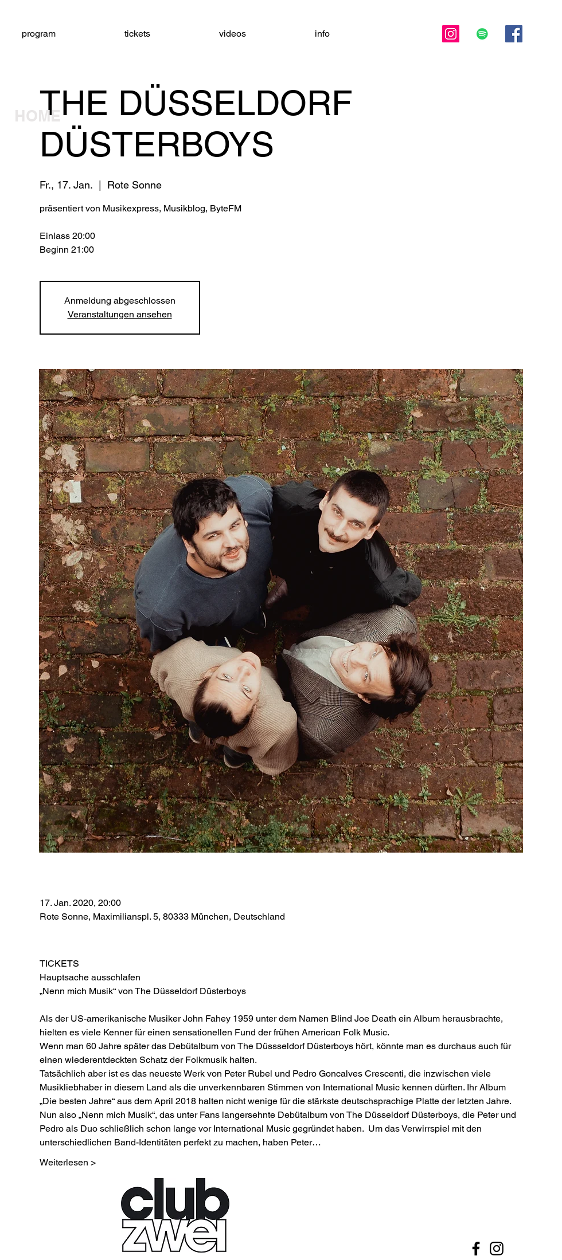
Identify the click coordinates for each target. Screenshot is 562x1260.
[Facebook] (513, 33)
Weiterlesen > (68, 1162)
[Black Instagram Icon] (496, 1248)
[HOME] (54, 116)
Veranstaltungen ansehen (120, 314)
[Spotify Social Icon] (482, 33)
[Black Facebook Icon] (476, 1248)
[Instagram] (450, 33)
